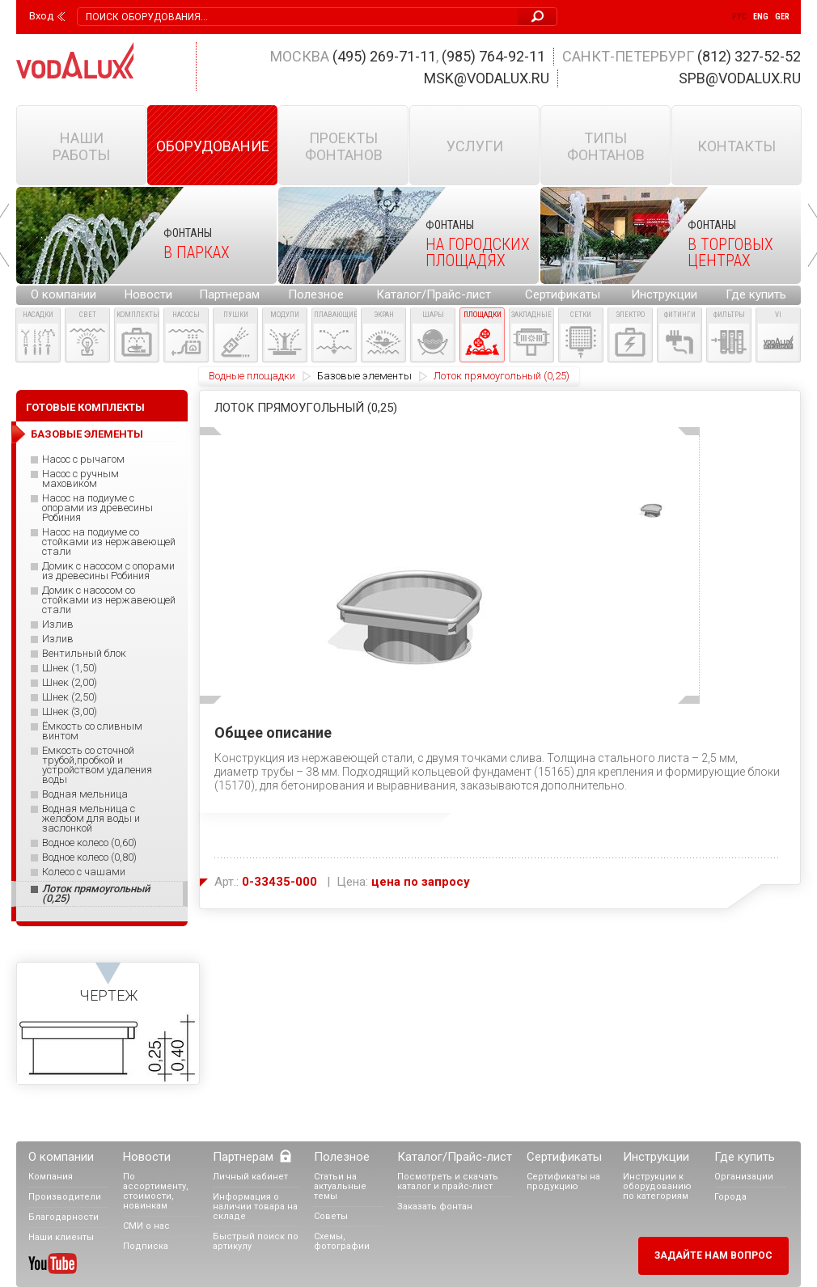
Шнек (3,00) (69, 712)
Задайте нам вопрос (713, 1255)
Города (730, 1197)
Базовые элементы (364, 376)
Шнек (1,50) (69, 668)
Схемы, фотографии (342, 1241)
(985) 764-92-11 (493, 56)
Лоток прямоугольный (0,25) (96, 893)
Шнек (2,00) (69, 682)
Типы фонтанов (606, 146)
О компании (63, 294)
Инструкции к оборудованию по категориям (657, 1186)
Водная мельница (85, 794)
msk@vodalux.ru (486, 78)
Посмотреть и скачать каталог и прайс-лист (447, 1181)
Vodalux (75, 60)
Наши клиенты (61, 1237)
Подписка (145, 1246)
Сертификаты (562, 294)
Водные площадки (252, 376)
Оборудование (212, 146)
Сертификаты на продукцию (563, 1181)
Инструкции (664, 294)
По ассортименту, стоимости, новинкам (155, 1191)
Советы (331, 1216)
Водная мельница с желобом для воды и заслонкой (91, 818)
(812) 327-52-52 (749, 56)
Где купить (756, 294)
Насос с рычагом (83, 459)
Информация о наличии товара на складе (255, 1206)
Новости (148, 294)
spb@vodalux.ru (740, 78)
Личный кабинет (250, 1176)
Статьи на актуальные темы (340, 1186)
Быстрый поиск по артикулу (255, 1241)
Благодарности (63, 1217)
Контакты (736, 146)
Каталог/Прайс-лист (433, 294)
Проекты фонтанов (344, 146)
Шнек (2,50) (69, 697)
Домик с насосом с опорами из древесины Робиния (108, 571)
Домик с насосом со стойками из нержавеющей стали (109, 600)
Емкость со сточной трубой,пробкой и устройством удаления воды (97, 765)
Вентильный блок (84, 653)
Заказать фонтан (434, 1206)
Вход (41, 16)
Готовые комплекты (85, 407)
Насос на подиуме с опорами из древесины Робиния (97, 508)
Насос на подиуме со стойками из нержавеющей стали (109, 542)
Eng (760, 16)
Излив (58, 624)
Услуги (475, 146)
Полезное (316, 294)
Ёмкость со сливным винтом (92, 731)
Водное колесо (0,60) (89, 843)
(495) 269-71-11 (384, 56)
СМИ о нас (146, 1226)
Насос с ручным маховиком (80, 478)
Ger (782, 16)
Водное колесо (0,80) (89, 857)
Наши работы (81, 146)
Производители (64, 1197)
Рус (739, 16)
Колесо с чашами (83, 872)
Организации (743, 1176)
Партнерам (229, 294)
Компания (50, 1176)
